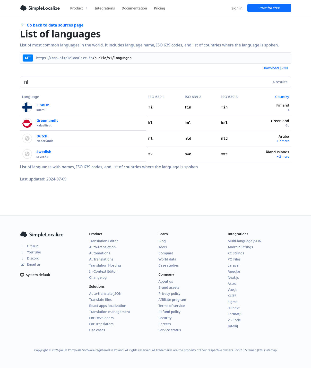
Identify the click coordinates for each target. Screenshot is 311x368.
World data (167, 259)
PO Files (234, 259)
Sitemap (271, 350)
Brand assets (168, 287)
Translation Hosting (105, 265)
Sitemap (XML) (255, 350)
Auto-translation (102, 247)
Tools (162, 247)
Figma (233, 301)
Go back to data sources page (52, 25)
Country (282, 96)
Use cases (97, 330)
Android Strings (240, 247)
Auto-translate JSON (105, 293)
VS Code (234, 320)
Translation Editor (103, 241)
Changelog (98, 277)
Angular (234, 271)
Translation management (109, 311)
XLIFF (232, 295)
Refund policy (169, 311)
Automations (99, 253)
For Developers (101, 317)
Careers (164, 324)
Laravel (233, 265)
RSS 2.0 (239, 350)
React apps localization (107, 305)
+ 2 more (283, 156)
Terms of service (171, 305)
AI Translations (101, 259)
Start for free (269, 8)
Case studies (168, 265)
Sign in (237, 8)
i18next (234, 307)
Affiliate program (172, 299)
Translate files (100, 299)
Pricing (159, 8)
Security (165, 317)
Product (79, 8)
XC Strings (236, 253)
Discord (29, 258)
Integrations (105, 8)
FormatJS (235, 314)
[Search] (155, 82)
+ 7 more (283, 141)
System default (35, 274)
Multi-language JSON (244, 241)
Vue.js (232, 289)
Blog (162, 241)
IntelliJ (233, 326)
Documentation (134, 8)
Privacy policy (169, 293)
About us (165, 281)
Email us (30, 264)
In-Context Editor (103, 271)
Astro (232, 283)
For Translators (101, 324)
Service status (169, 330)
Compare (165, 253)
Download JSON (275, 68)
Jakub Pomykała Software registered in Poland (91, 350)
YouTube (30, 252)
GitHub (29, 246)
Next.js (233, 277)
